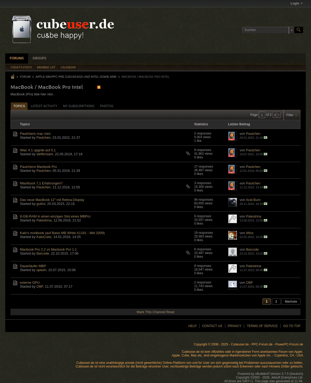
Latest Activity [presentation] (44, 106)
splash (41, 270)
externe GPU (30, 282)
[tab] (19, 106)
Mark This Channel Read (155, 312)
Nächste (291, 301)
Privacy (235, 326)
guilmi (40, 204)
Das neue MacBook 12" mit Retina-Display (52, 200)
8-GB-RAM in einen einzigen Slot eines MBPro (55, 216)
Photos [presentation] (106, 106)
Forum (25, 76)
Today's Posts (21, 67)
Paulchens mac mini (35, 134)
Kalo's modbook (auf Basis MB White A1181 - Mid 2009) (62, 233)
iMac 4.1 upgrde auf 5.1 (38, 150)
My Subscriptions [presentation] (78, 106)
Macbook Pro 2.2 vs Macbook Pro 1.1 (48, 249)
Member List (46, 67)
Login (297, 3)
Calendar (68, 67)
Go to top (292, 326)
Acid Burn (253, 200)
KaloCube (43, 237)
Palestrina (44, 220)
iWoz (250, 233)
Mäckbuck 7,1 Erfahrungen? (41, 183)
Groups (39, 58)
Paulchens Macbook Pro (38, 167)
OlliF (39, 286)
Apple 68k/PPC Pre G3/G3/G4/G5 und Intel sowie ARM (76, 76)
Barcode (42, 253)
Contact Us (212, 326)
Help (192, 326)
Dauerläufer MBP (33, 266)
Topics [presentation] (19, 106)
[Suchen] (268, 30)
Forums (17, 58)
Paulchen (43, 137)
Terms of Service (262, 326)
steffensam (44, 154)
